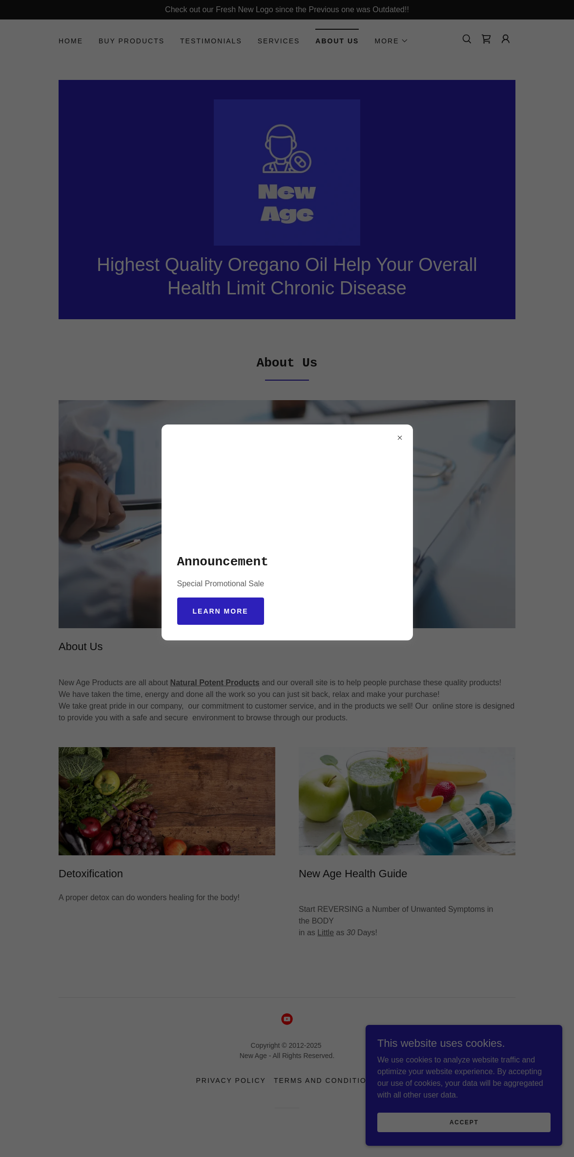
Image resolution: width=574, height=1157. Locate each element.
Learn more (220, 611)
